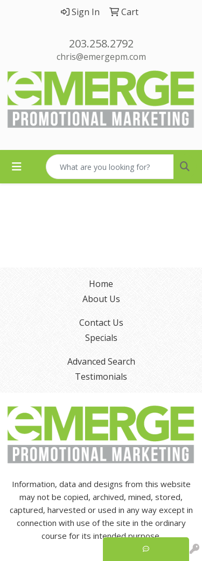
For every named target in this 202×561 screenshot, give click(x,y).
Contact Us (101, 323)
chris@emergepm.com (101, 57)
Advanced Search (101, 361)
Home (101, 284)
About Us (101, 299)
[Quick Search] (110, 166)
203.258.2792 (101, 43)
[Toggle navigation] (16, 166)
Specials (101, 338)
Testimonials (101, 376)
